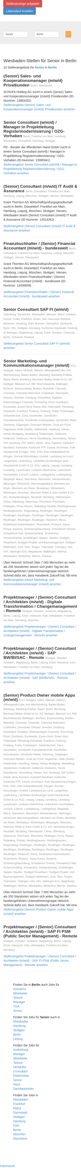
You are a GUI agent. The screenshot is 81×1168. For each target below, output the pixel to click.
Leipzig (18, 1039)
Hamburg (19, 1026)
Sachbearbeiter (23, 1088)
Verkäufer (19, 1067)
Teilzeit (17, 997)
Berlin (17, 1034)
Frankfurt (19, 1104)
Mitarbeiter (20, 993)
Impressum (7, 1166)
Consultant (20, 1071)
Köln (16, 1125)
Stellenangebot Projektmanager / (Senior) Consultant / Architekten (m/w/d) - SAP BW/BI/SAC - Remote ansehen (39, 678)
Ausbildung (20, 1049)
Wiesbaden (20, 1021)
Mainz (17, 1108)
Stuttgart (19, 1030)
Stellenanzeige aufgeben (22, 3)
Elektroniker (21, 1075)
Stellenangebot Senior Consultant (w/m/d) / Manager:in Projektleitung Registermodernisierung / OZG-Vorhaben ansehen (40, 169)
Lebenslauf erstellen (19, 11)
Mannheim (20, 1138)
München (19, 1134)
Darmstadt (20, 1112)
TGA (16, 1006)
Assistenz (19, 989)
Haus (16, 1084)
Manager (19, 1002)
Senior (17, 1010)
